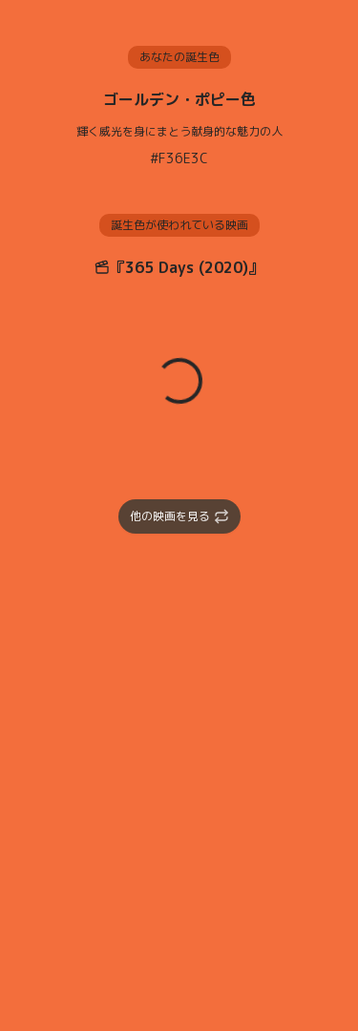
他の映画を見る (179, 516)
